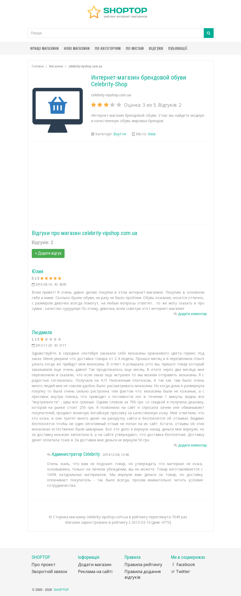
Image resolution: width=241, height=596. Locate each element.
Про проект (44, 564)
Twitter (183, 571)
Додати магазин (94, 564)
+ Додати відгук (48, 253)
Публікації (177, 48)
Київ (152, 133)
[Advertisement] (120, 183)
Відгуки (156, 48)
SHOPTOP (61, 590)
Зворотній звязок (49, 571)
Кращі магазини (44, 48)
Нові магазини (77, 48)
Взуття (119, 133)
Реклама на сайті (95, 571)
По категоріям (108, 48)
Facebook (185, 564)
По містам (135, 48)
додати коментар (192, 314)
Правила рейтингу (143, 564)
